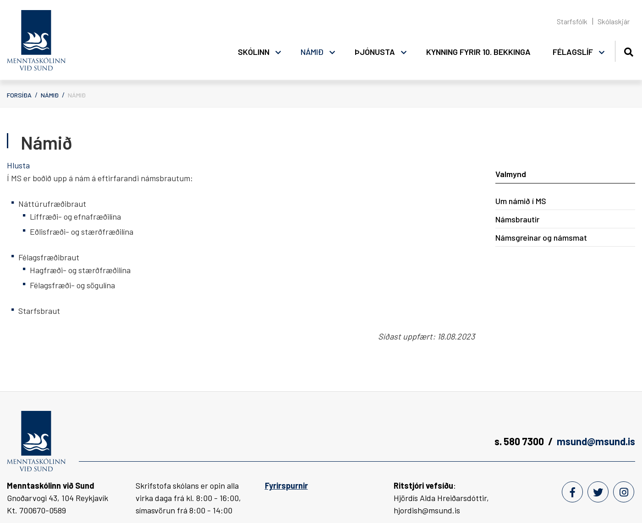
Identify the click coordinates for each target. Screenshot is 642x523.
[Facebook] (572, 491)
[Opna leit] (628, 50)
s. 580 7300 (519, 441)
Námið (50, 95)
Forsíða (19, 95)
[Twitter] (598, 491)
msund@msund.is (596, 441)
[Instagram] (623, 491)
